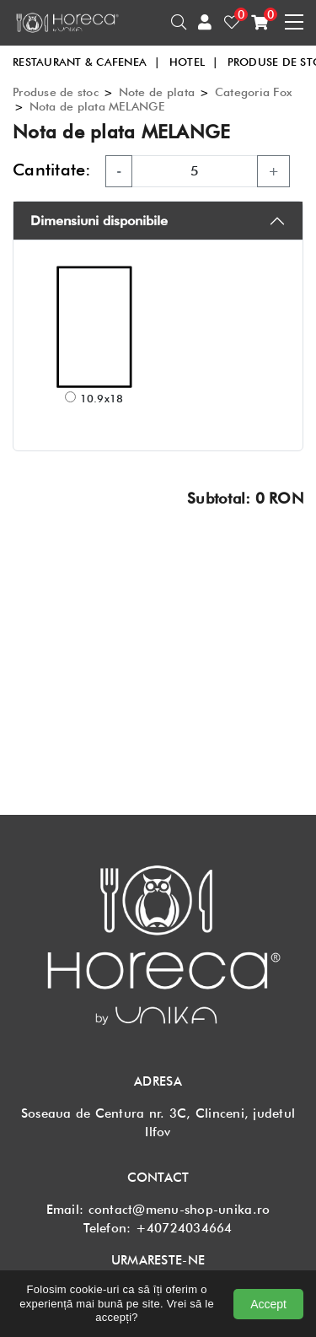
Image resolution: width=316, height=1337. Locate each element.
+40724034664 (184, 1228)
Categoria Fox (253, 92)
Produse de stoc (56, 92)
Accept (268, 1304)
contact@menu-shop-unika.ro (179, 1209)
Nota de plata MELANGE (96, 106)
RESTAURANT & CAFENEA (87, 61)
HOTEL (194, 61)
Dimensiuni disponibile (99, 221)
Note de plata (157, 92)
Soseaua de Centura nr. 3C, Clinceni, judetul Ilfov (158, 1123)
